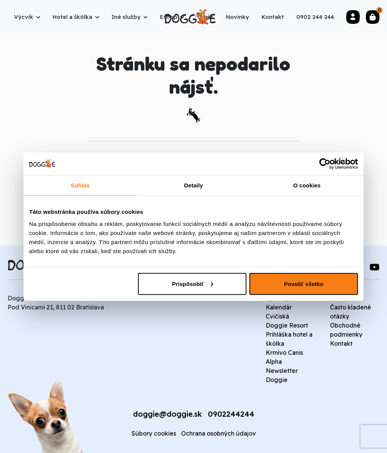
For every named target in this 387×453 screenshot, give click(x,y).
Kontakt (341, 343)
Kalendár (279, 307)
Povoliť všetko (304, 283)
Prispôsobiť (192, 283)
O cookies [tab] (307, 185)
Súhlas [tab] (80, 185)
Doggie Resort (287, 325)
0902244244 (231, 414)
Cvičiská (277, 316)
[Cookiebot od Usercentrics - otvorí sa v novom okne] (325, 163)
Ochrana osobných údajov (218, 433)
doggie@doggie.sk (167, 414)
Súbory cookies (154, 433)
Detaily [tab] (193, 185)
